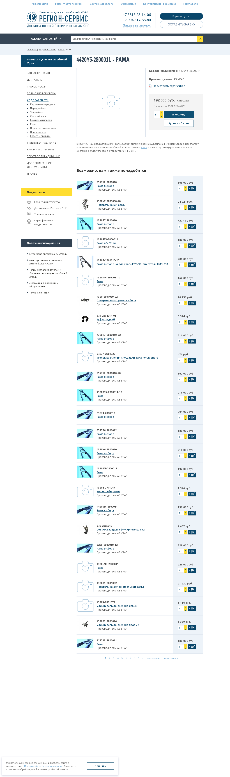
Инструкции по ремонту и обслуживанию (43, 284)
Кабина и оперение (40, 149)
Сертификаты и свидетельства (43, 222)
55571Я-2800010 (107, 182)
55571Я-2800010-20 (109, 373)
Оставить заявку (181, 24)
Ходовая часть (38, 100)
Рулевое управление (41, 142)
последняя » (171, 657)
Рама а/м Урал (106, 243)
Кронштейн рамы (108, 491)
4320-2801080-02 (107, 296)
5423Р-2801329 (106, 354)
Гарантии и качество (47, 202)
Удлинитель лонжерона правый (118, 625)
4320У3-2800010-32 (109, 335)
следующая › (154, 657)
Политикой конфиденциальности (43, 766)
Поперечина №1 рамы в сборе (116, 300)
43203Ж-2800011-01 (109, 277)
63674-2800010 (106, 413)
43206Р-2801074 (107, 621)
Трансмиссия (36, 86)
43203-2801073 (106, 602)
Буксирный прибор (41, 120)
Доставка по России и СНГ (50, 208)
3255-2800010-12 (107, 544)
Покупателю (191, 3)
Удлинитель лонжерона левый (117, 606)
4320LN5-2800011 (107, 564)
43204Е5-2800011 (107, 239)
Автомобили (40, 3)
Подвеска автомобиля (43, 128)
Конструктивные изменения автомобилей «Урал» (45, 262)
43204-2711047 (106, 487)
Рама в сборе (105, 186)
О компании (128, 3)
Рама (33, 124)
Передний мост (39, 108)
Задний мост (37, 112)
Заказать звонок (137, 25)
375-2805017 (104, 525)
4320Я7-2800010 (107, 220)
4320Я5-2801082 (107, 583)
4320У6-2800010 (107, 449)
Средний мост (38, 116)
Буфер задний (106, 319)
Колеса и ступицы (40, 136)
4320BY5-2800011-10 (109, 392)
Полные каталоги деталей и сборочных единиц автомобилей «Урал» (48, 273)
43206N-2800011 (107, 468)
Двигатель (34, 79)
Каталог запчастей (44, 38)
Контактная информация (159, 3)
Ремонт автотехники (68, 3)
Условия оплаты (44, 214)
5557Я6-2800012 (107, 430)
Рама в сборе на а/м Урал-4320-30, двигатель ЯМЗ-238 (132, 264)
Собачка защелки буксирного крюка (121, 529)
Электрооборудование (43, 156)
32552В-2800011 (107, 640)
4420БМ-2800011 (107, 506)
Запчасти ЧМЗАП (38, 73)
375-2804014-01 (106, 315)
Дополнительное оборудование (39, 165)
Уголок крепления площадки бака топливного (127, 357)
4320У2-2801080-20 (109, 201)
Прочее (32, 173)
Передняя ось (38, 132)
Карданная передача (42, 104)
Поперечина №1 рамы (111, 205)
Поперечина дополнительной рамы (120, 586)
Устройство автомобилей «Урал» (48, 253)
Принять (100, 766)
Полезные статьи (39, 292)
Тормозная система (41, 93)
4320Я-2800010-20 (108, 260)
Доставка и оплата (101, 3)
